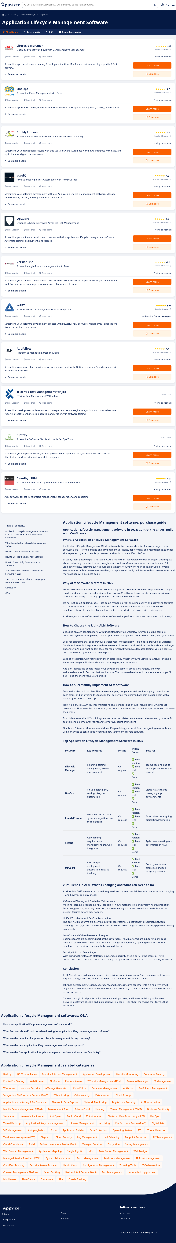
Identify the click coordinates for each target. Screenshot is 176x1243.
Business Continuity (158, 1109)
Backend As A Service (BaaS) (80, 1172)
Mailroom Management (117, 1158)
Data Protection (98, 1130)
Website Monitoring (127, 1074)
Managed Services (92, 1144)
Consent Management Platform (20, 1172)
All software (10, 31)
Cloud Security (64, 1137)
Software (65, 1218)
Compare (153, 73)
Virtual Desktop (12, 1123)
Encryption (114, 1144)
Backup (7, 1074)
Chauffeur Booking (13, 1165)
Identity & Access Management (59, 1074)
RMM (32, 1144)
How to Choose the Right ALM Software (24, 556)
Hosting (99, 1109)
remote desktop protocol (142, 1172)
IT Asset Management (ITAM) (126, 1109)
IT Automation (94, 1116)
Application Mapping (50, 1151)
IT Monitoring (61, 1095)
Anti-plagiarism (36, 1130)
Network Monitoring (95, 1102)
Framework (46, 1179)
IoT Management (12, 1130)
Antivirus (128, 1088)
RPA (61, 1179)
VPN (91, 1151)
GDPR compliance (27, 1074)
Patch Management (88, 1158)
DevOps (154, 1116)
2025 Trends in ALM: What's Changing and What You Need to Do (25, 581)
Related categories (70, 31)
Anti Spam (55, 1116)
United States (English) (144, 1232)
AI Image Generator (56, 1088)
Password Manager (137, 1081)
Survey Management (136, 1144)
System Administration (58, 1158)
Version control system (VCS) (19, 1137)
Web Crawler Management (18, 1151)
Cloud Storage (123, 1095)
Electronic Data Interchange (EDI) (126, 1116)
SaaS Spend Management (153, 1088)
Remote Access (73, 1081)
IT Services (12, 14)
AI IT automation (150, 1102)
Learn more (152, 65)
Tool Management (112, 1172)
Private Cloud (82, 1109)
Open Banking (52, 1172)
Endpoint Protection (136, 1137)
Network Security (30, 1088)
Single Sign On (75, 1151)
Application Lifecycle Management (45, 1123)
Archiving (104, 1123)
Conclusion (10, 587)
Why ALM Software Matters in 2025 (22, 551)
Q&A (49, 31)
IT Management (163, 1081)
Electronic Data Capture (65, 1102)
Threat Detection (156, 1130)
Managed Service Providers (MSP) (21, 1158)
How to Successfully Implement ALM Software (22, 564)
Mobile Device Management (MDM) (23, 1109)
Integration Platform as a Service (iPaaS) (25, 1095)
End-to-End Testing (13, 1081)
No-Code (55, 1081)
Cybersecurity (82, 1095)
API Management (162, 1137)
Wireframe (9, 1088)
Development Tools (59, 1109)
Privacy (5, 1214)
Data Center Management (113, 1151)
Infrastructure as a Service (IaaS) (58, 1144)
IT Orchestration (151, 1165)
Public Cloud (74, 1116)
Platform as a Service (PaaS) (130, 1123)
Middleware (9, 1179)
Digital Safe (158, 1123)
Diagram (45, 1137)
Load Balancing (110, 1137)
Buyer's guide (31, 31)
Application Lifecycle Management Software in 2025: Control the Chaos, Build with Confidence (26, 534)
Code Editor (79, 1088)
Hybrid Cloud (70, 1165)
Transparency (8, 1219)
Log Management (87, 1137)
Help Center (125, 1218)
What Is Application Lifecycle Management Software (25, 544)
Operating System (122, 1130)
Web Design (140, 1151)
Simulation (9, 1116)
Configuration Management (98, 1165)
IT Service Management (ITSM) (104, 1081)
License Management (82, 1123)
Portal (54, 1130)
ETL (140, 1130)
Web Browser (37, 1081)
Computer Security (154, 1074)
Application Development (96, 1074)
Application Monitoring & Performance (24, 1102)
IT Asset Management (148, 1158)
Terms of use (8, 1224)
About (64, 1213)
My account (124, 1213)
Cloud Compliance (13, 1144)
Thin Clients (28, 1179)
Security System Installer (43, 1165)
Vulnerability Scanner (32, 1116)
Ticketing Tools (127, 1165)
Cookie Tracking (77, 1179)
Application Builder (73, 1130)
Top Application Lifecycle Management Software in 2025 (24, 572)
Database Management (105, 1088)
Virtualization (102, 1095)
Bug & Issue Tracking (123, 1102)
